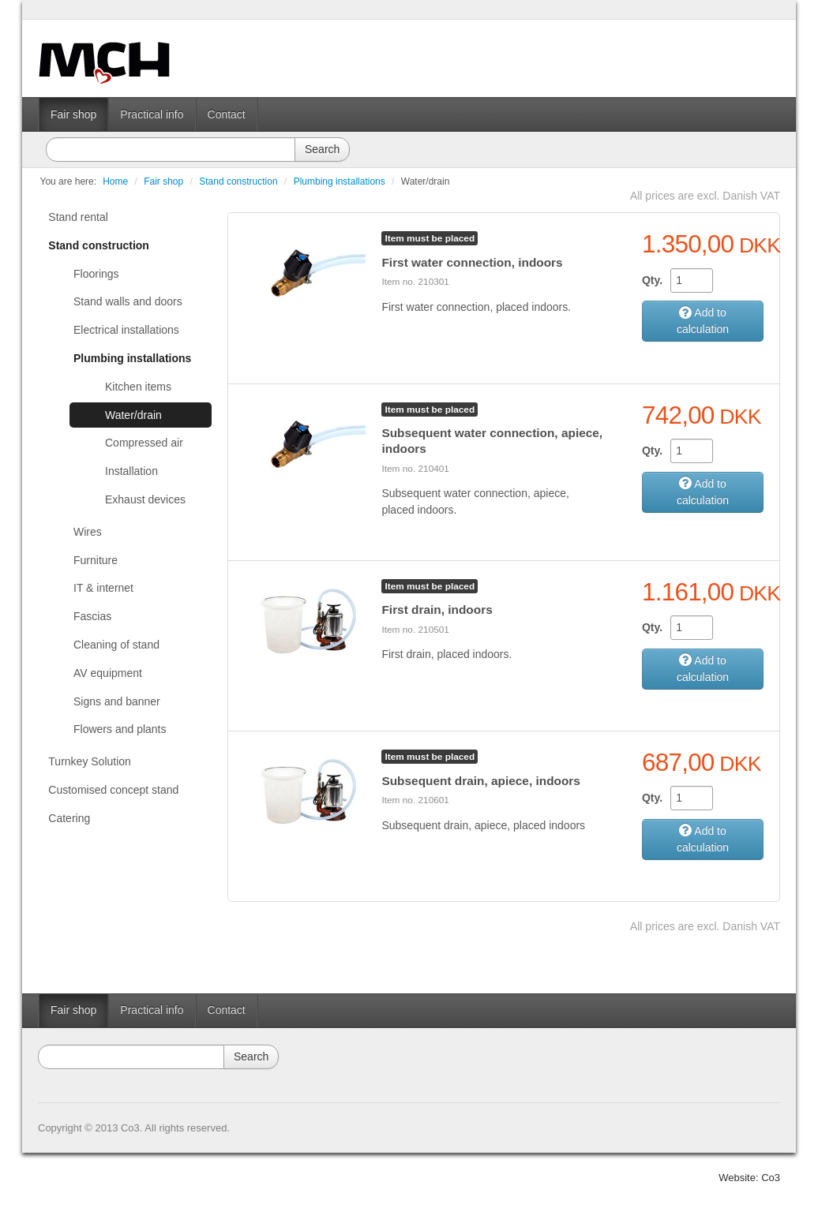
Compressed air (144, 442)
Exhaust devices (145, 499)
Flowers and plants (120, 729)
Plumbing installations (339, 181)
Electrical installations (126, 329)
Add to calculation (703, 320)
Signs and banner (116, 701)
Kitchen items (138, 386)
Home (115, 181)
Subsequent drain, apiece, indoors (480, 780)
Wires (87, 531)
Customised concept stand (113, 789)
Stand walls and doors (127, 301)
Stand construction (238, 181)
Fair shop (73, 114)
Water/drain (425, 181)
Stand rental (78, 217)
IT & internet (103, 587)
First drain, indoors (436, 609)
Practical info (151, 114)
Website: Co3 (749, 1177)
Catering (69, 818)
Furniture (95, 560)
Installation (131, 471)
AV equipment (107, 673)
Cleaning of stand (116, 644)
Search (322, 149)
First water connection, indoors (471, 262)
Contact (227, 114)
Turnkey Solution (89, 761)
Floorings (96, 273)
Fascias (92, 616)
